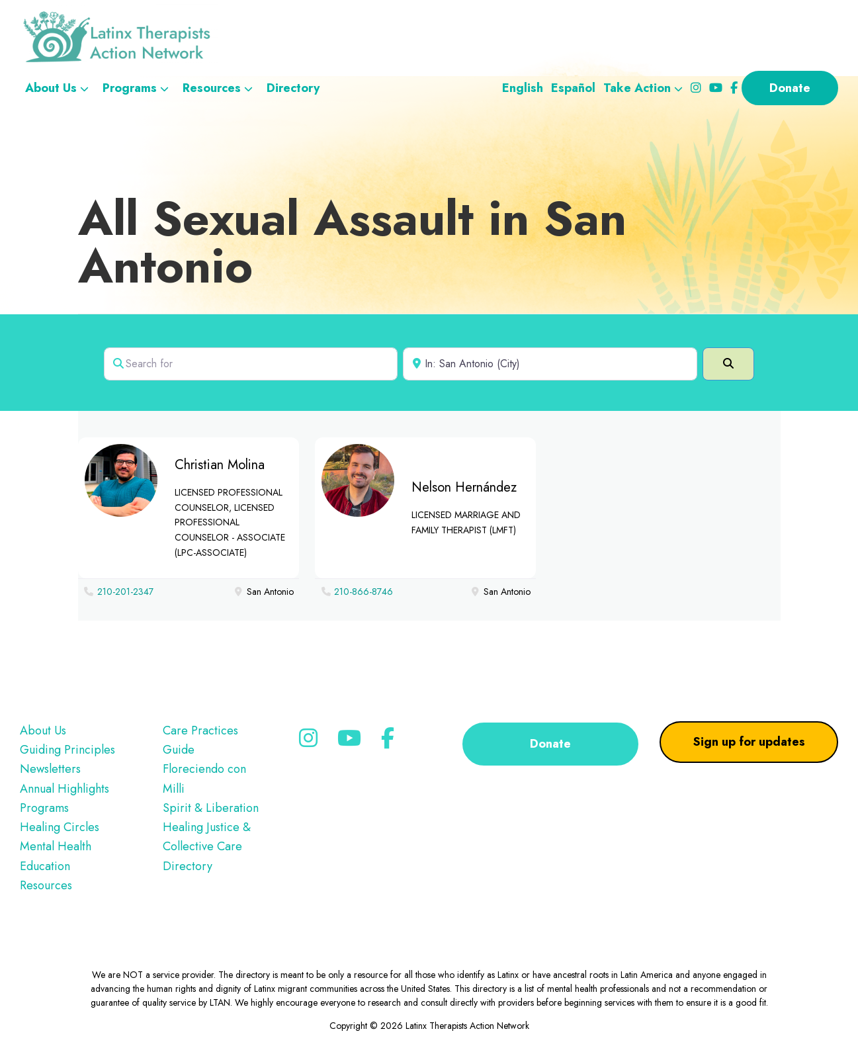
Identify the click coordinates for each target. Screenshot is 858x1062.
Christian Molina (220, 464)
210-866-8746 (363, 591)
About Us (43, 730)
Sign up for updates (749, 741)
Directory (187, 866)
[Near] (550, 363)
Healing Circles (59, 827)
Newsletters (50, 768)
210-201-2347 (125, 591)
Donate (550, 743)
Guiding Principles (67, 749)
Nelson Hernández (464, 487)
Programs (44, 808)
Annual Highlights (64, 788)
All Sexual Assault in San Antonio (352, 242)
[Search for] (251, 363)
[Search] (728, 363)
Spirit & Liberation (211, 808)
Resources (46, 885)
